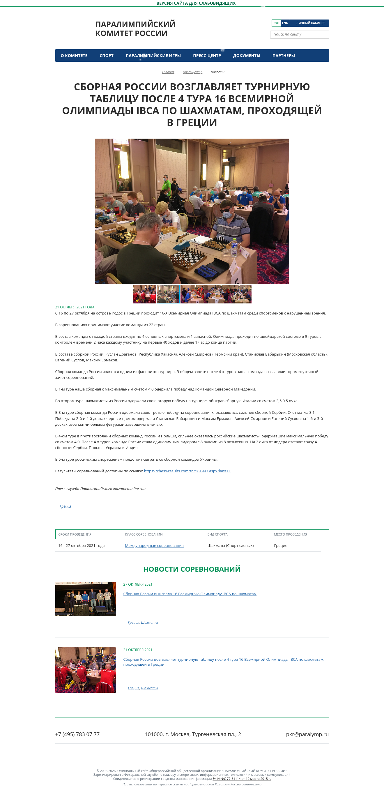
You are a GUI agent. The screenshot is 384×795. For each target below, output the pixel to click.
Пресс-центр (207, 55)
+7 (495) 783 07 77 (77, 734)
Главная (168, 72)
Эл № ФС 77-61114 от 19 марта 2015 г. (242, 778)
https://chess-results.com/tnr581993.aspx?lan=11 (187, 471)
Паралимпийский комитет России (135, 28)
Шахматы (149, 622)
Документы (246, 55)
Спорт (106, 55)
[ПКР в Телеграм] (267, 23)
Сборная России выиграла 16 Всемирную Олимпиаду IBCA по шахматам (190, 593)
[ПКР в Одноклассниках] (259, 23)
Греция (65, 506)
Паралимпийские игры (153, 55)
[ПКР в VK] (243, 23)
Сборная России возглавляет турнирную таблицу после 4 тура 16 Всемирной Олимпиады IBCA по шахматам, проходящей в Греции (223, 662)
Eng (285, 23)
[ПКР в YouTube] (251, 23)
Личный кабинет (310, 23)
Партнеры (283, 55)
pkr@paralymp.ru (307, 734)
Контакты (73, 68)
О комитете (74, 55)
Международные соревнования (154, 545)
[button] (81, 211)
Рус (276, 23)
